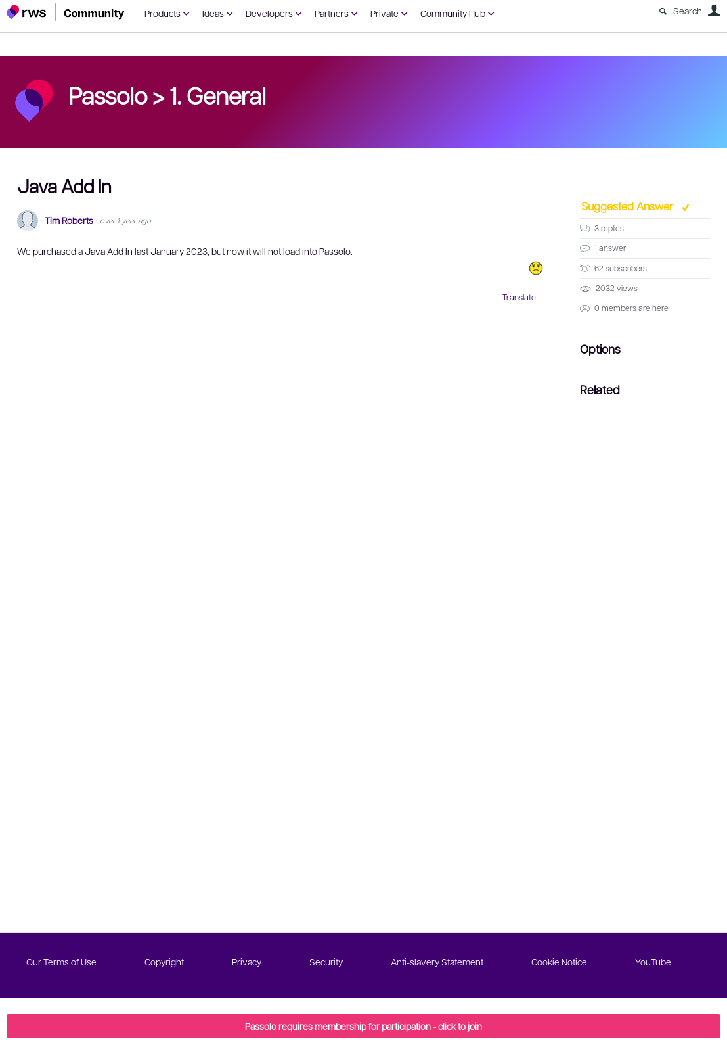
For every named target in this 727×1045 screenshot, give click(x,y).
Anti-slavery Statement (437, 961)
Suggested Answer (628, 205)
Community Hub (452, 13)
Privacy (246, 961)
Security (326, 961)
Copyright (164, 961)
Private (384, 13)
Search (687, 10)
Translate (519, 297)
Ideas (213, 13)
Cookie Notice (559, 961)
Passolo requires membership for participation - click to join (363, 1026)
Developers (269, 13)
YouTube (653, 961)
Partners (332, 13)
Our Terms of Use (61, 961)
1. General (217, 95)
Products (162, 13)
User (713, 10)
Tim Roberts (69, 220)
